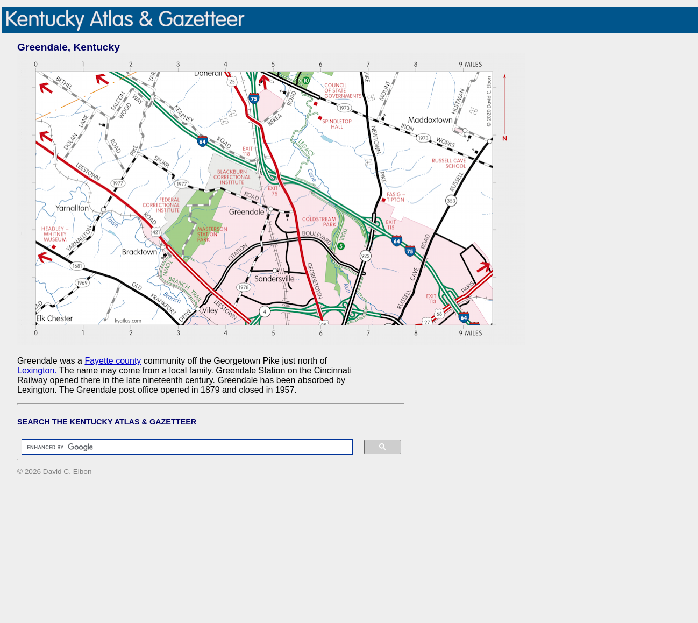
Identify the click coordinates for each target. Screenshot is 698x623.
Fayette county (112, 360)
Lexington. (37, 370)
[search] (182, 447)
